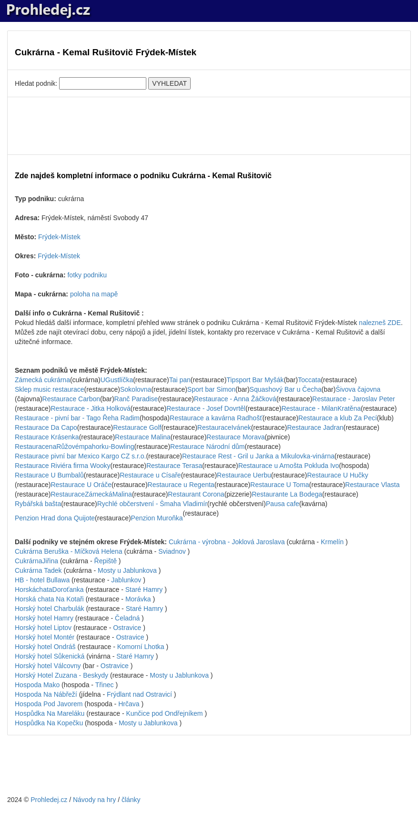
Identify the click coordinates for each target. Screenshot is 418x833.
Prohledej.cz (49, 799)
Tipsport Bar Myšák (255, 380)
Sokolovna (135, 389)
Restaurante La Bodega (287, 494)
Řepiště (105, 561)
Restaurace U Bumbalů (49, 475)
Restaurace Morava (235, 437)
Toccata (309, 380)
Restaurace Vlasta (372, 484)
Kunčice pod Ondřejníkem (164, 713)
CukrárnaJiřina (36, 561)
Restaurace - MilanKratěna (321, 408)
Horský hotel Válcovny (48, 666)
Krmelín (332, 542)
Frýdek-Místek (59, 237)
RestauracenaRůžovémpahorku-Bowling (74, 446)
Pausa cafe (282, 504)
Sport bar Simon (211, 389)
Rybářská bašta (38, 504)
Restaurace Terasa (174, 465)
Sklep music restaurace (49, 389)
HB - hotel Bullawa (43, 580)
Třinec (104, 685)
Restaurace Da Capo (46, 427)
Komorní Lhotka (140, 646)
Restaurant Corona (196, 494)
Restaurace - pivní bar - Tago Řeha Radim (77, 418)
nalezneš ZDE (380, 322)
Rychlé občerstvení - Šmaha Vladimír (152, 504)
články (131, 799)
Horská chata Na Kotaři (50, 599)
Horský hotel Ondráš (46, 646)
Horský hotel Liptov (44, 627)
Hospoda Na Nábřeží (47, 694)
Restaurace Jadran (315, 427)
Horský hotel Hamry (45, 618)
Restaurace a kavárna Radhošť (216, 418)
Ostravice (127, 627)
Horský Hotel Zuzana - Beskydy (62, 675)
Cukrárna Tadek (39, 570)
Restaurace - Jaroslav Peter (353, 399)
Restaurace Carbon (71, 399)
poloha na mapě (94, 294)
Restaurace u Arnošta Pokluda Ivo (288, 465)
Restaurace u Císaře (150, 475)
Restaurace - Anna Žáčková (235, 399)
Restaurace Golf (137, 427)
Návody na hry (94, 799)
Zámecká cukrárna (42, 380)
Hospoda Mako (38, 685)
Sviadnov (172, 551)
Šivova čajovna (358, 389)
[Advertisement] (209, 125)
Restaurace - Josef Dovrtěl (205, 408)
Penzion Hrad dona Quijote (55, 518)
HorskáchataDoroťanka (49, 589)
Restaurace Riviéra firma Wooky (62, 465)
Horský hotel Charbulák (50, 608)
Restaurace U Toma (279, 484)
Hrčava (128, 704)
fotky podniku (87, 275)
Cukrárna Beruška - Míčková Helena (69, 551)
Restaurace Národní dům (207, 446)
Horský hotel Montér (45, 637)
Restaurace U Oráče (81, 484)
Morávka (138, 599)
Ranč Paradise (136, 399)
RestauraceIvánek (224, 427)
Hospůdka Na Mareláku (50, 713)
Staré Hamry (144, 589)
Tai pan (180, 380)
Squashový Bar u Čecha (286, 389)
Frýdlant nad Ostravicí (139, 694)
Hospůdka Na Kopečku (50, 723)
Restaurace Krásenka (47, 437)
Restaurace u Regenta (181, 484)
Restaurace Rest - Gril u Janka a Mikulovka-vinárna (258, 456)
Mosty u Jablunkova (127, 570)
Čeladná (127, 618)
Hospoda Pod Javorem (49, 704)
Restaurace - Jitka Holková (90, 408)
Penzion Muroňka (157, 518)
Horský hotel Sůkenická (50, 656)
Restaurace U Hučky (337, 475)
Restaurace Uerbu (244, 475)
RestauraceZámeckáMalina (91, 494)
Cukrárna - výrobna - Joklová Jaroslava (227, 542)
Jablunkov (126, 580)
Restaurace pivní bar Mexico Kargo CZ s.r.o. (80, 456)
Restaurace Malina (143, 437)
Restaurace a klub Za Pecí (337, 418)
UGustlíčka (117, 380)
